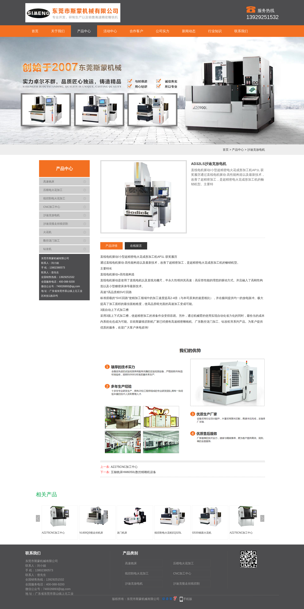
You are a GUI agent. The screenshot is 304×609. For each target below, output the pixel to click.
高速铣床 (48, 181)
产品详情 (111, 245)
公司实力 (162, 31)
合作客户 (136, 31)
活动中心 (110, 31)
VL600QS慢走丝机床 (91, 532)
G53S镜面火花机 (201, 532)
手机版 (187, 599)
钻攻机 (47, 249)
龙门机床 (122, 532)
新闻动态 (188, 31)
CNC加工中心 (51, 206)
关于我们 (58, 31)
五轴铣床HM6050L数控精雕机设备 (133, 472)
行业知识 (215, 31)
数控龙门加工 (51, 240)
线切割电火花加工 (54, 198)
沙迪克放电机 (256, 149)
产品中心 (84, 31)
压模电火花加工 (52, 190)
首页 (35, 31)
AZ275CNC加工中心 (124, 466)
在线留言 (136, 245)
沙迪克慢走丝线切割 (55, 223)
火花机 (47, 232)
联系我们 (241, 31)
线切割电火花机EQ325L (168, 532)
